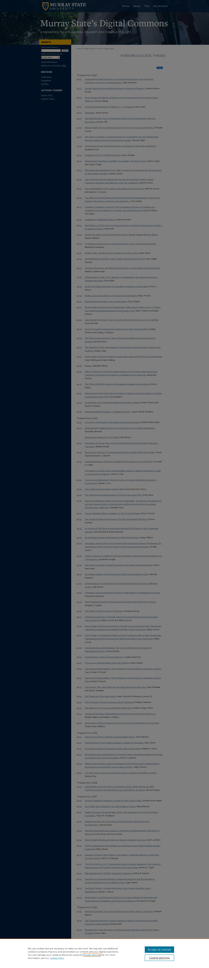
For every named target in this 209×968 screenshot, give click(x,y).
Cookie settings (92, 955)
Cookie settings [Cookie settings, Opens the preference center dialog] (159, 957)
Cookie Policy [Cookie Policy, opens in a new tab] (57, 958)
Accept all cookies (159, 949)
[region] (104, 953)
